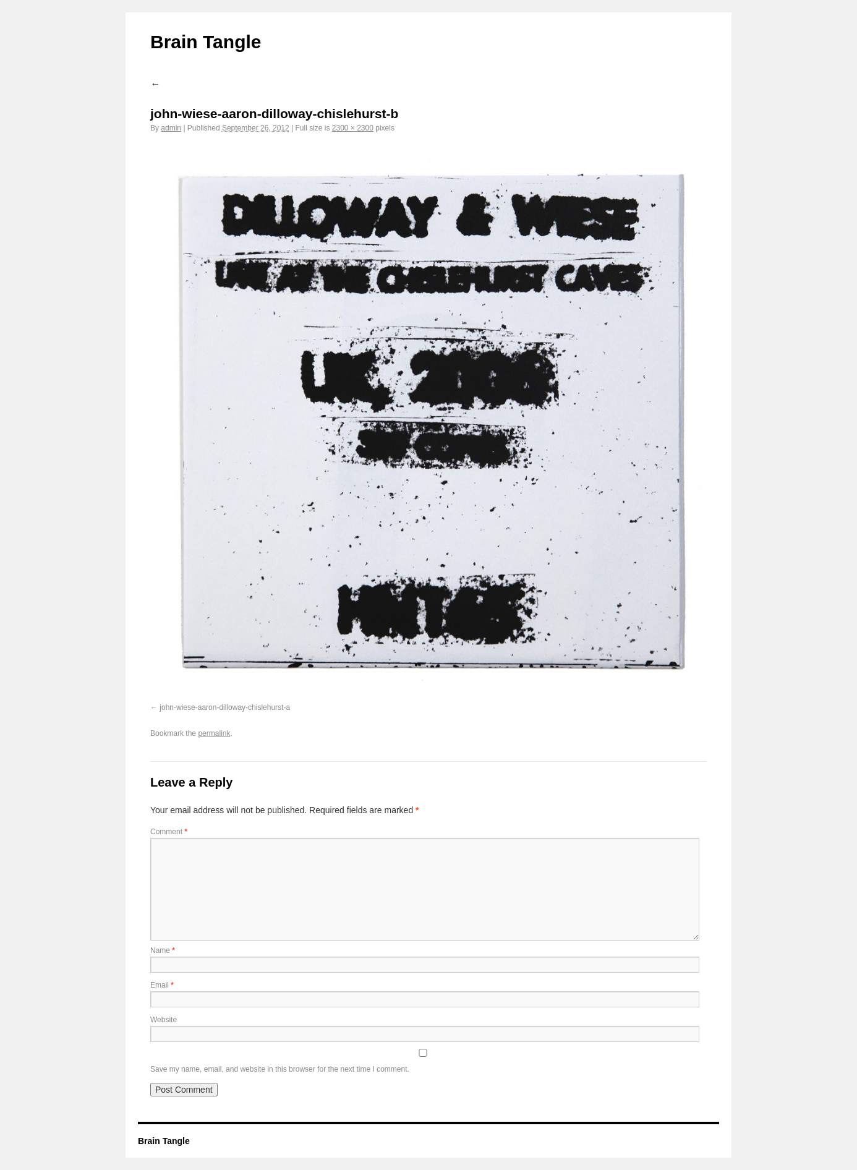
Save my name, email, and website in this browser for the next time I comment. (279, 1069)
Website (163, 1019)
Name (162, 950)
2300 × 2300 (352, 128)
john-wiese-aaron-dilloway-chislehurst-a (225, 707)
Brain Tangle (205, 42)
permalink (214, 733)
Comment (168, 831)
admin (171, 128)
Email (162, 985)
